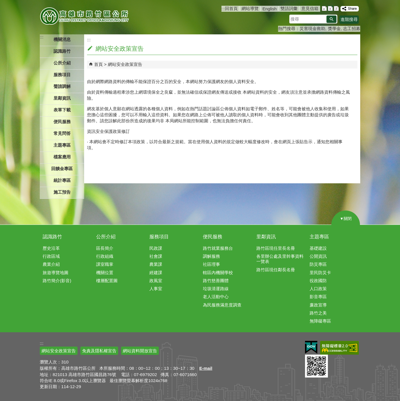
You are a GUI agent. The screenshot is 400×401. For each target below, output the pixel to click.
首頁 (98, 64)
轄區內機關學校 (218, 272)
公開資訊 (318, 256)
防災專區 (318, 264)
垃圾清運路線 (216, 288)
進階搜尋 (349, 19)
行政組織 (104, 256)
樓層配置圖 (107, 280)
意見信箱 (309, 8)
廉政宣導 (318, 304)
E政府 (311, 347)
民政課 (155, 248)
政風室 (155, 280)
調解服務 (211, 256)
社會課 (155, 256)
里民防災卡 (320, 272)
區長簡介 (104, 248)
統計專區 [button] (62, 180)
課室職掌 (104, 264)
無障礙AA (339, 348)
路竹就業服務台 (218, 248)
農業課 (155, 264)
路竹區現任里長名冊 (275, 248)
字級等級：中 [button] (330, 8)
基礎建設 (318, 248)
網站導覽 (250, 8)
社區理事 (211, 264)
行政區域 (51, 256)
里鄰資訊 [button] (62, 98)
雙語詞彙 (289, 8)
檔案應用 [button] (62, 156)
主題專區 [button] (62, 145)
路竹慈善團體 (216, 280)
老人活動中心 (216, 296)
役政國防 (318, 280)
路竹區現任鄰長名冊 (275, 269)
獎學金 (334, 28)
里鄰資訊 (266, 236)
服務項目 (159, 236)
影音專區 (318, 296)
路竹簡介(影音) (57, 280)
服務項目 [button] (62, 74)
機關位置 (104, 272)
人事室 (155, 288)
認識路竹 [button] (62, 51)
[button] (331, 19)
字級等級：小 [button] (324, 8)
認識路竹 (52, 236)
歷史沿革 (51, 248)
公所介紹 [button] (62, 62)
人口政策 (318, 288)
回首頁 (231, 8)
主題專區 (319, 236)
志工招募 (351, 28)
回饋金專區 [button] (62, 168)
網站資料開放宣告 (140, 350)
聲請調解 (62, 86)
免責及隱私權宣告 (99, 350)
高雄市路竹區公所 (85, 16)
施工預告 (62, 192)
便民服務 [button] (62, 121)
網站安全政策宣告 (125, 64)
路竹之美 (318, 312)
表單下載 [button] (62, 109)
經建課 (155, 272)
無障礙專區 (320, 321)
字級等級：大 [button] (336, 8)
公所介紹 (106, 236)
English (269, 8)
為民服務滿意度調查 (222, 304)
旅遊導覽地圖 (55, 272)
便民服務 (212, 236)
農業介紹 (51, 264)
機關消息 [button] (62, 39)
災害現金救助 (312, 28)
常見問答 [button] (62, 133)
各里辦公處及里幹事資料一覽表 (280, 259)
